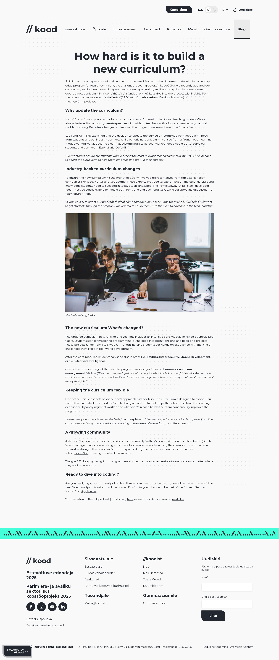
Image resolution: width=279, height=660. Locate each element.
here (130, 499)
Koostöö (174, 29)
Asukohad (151, 29)
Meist (192, 29)
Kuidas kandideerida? (100, 573)
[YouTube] (52, 606)
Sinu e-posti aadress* (227, 602)
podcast (83, 101)
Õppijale (99, 29)
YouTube (178, 499)
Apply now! (88, 491)
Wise (89, 181)
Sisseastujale (74, 29)
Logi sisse (245, 9)
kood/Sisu (81, 453)
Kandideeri (179, 10)
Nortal (98, 181)
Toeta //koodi (152, 579)
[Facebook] (30, 606)
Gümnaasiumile (217, 29)
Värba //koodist (95, 603)
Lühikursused (124, 29)
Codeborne (118, 181)
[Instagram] (41, 606)
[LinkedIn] (62, 606)
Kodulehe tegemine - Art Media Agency (228, 646)
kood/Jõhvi (167, 85)
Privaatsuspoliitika (39, 619)
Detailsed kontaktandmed (45, 625)
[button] (225, 10)
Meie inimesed (153, 573)
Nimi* (227, 584)
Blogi (242, 29)
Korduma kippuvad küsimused (107, 586)
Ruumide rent (153, 586)
